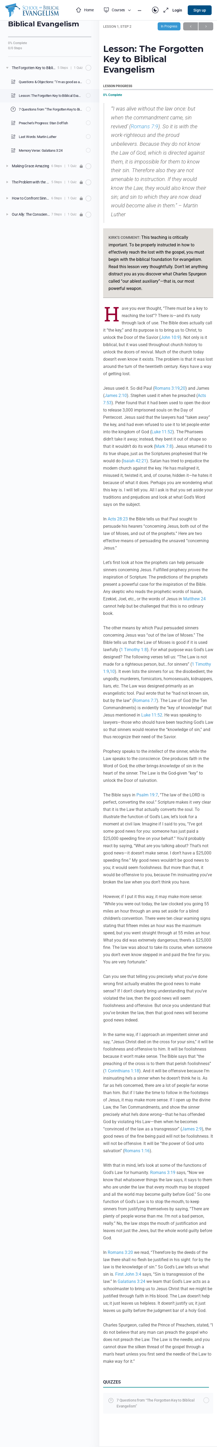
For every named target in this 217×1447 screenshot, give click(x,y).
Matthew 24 (194, 598)
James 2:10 (115, 395)
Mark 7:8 (163, 446)
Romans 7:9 (144, 126)
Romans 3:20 (120, 1252)
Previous (190, 26)
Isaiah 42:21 (134, 460)
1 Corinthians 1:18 (121, 1070)
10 (112, 671)
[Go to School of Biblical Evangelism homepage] (32, 9)
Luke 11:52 (161, 431)
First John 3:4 (128, 1274)
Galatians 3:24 (131, 1281)
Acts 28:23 (118, 519)
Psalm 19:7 (147, 794)
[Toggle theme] (155, 10)
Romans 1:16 (137, 1150)
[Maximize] (165, 10)
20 (182, 388)
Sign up (199, 10)
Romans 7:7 (145, 700)
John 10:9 (170, 337)
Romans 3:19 (167, 388)
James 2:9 (192, 1129)
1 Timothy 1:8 (134, 649)
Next (205, 26)
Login (177, 10)
